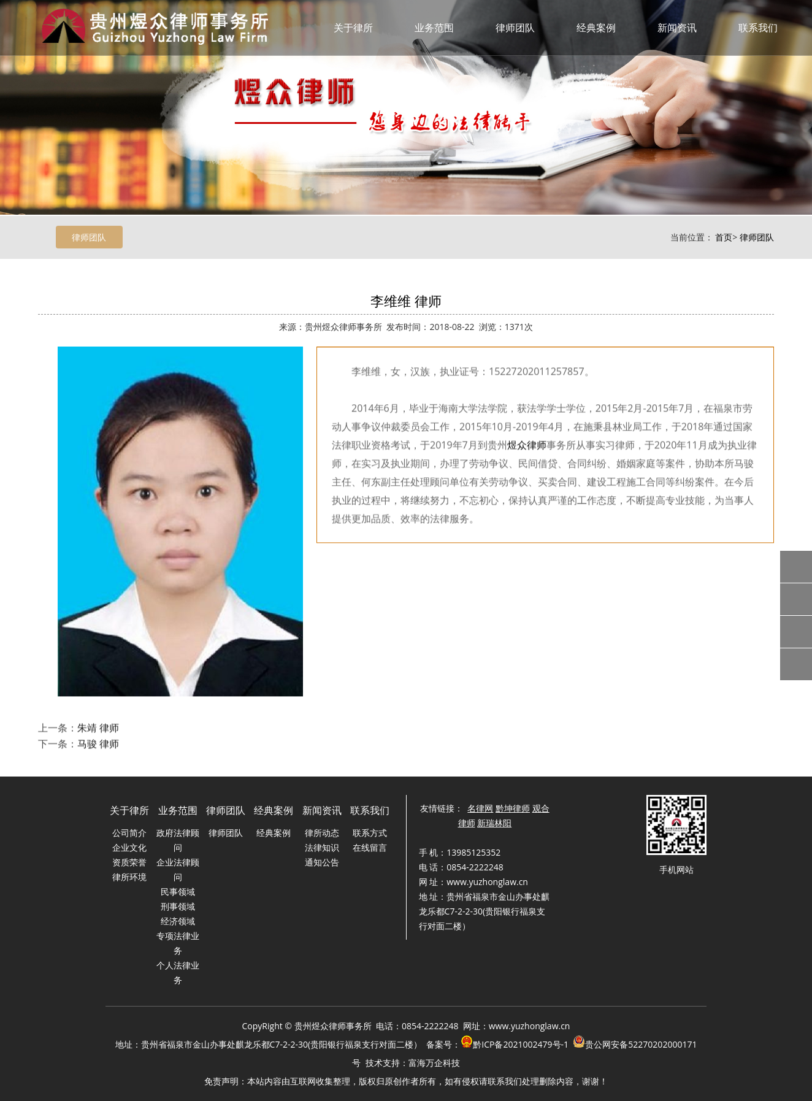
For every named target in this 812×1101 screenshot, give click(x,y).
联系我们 (758, 27)
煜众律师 (526, 468)
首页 (723, 238)
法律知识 (322, 847)
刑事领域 (178, 906)
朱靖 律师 (98, 738)
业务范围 (434, 27)
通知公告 (322, 862)
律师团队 (515, 27)
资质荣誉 (129, 862)
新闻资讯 (677, 27)
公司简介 (129, 832)
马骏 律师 (98, 754)
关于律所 (353, 27)
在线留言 (370, 847)
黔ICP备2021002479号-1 (521, 1044)
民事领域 (178, 891)
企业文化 (129, 847)
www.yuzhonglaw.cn (529, 1026)
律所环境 (129, 877)
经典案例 (596, 27)
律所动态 (322, 832)
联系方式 (370, 832)
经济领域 (178, 921)
